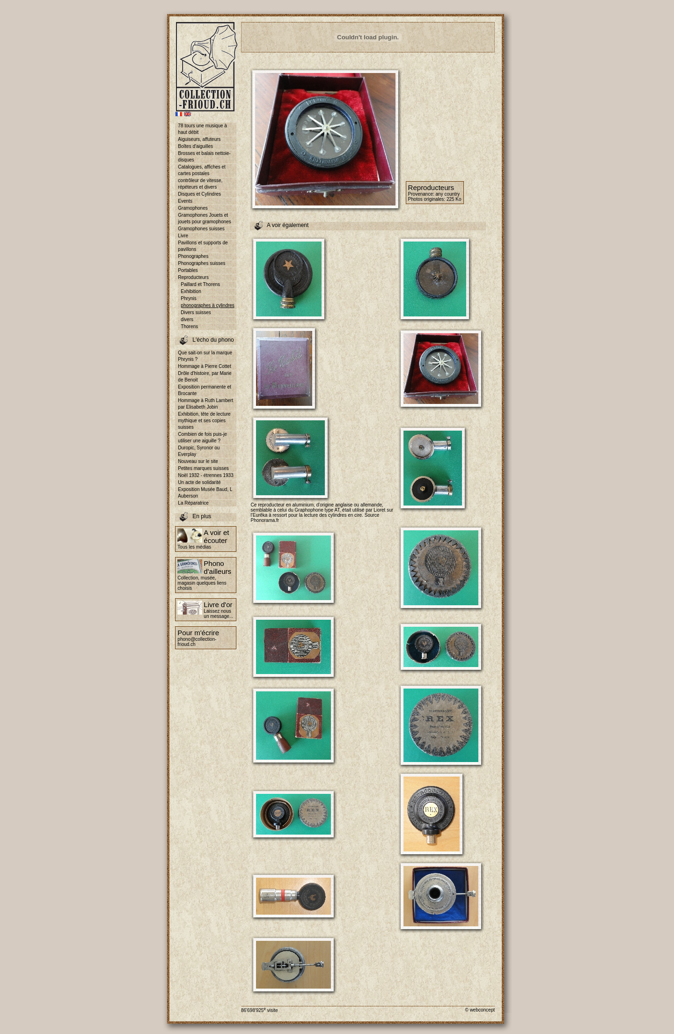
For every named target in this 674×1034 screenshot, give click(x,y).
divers (187, 319)
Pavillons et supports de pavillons (202, 246)
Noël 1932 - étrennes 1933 (205, 475)
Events (185, 201)
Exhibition (191, 291)
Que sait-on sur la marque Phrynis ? (205, 356)
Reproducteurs (193, 277)
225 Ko (454, 199)
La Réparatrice (193, 503)
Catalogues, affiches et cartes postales (202, 170)
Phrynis (188, 298)
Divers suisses (196, 312)
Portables (188, 270)
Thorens (189, 326)
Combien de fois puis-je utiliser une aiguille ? (202, 437)
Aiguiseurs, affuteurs (199, 139)
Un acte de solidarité (199, 482)
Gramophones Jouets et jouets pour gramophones (204, 218)
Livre (183, 235)
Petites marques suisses (203, 468)
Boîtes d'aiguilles (195, 146)
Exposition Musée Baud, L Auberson (205, 493)
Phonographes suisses (201, 263)
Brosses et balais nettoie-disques (204, 156)
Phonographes (193, 256)
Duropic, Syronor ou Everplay (199, 451)
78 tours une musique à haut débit (202, 129)
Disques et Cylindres (199, 194)
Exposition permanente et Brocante (204, 390)
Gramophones (192, 208)
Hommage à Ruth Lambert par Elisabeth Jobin (205, 404)
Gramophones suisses (201, 228)
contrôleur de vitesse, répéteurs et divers (200, 184)
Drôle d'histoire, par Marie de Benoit (204, 376)
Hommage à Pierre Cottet (204, 366)
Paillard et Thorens (200, 284)
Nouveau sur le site (198, 461)
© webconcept (480, 1009)
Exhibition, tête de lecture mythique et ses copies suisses (204, 420)
